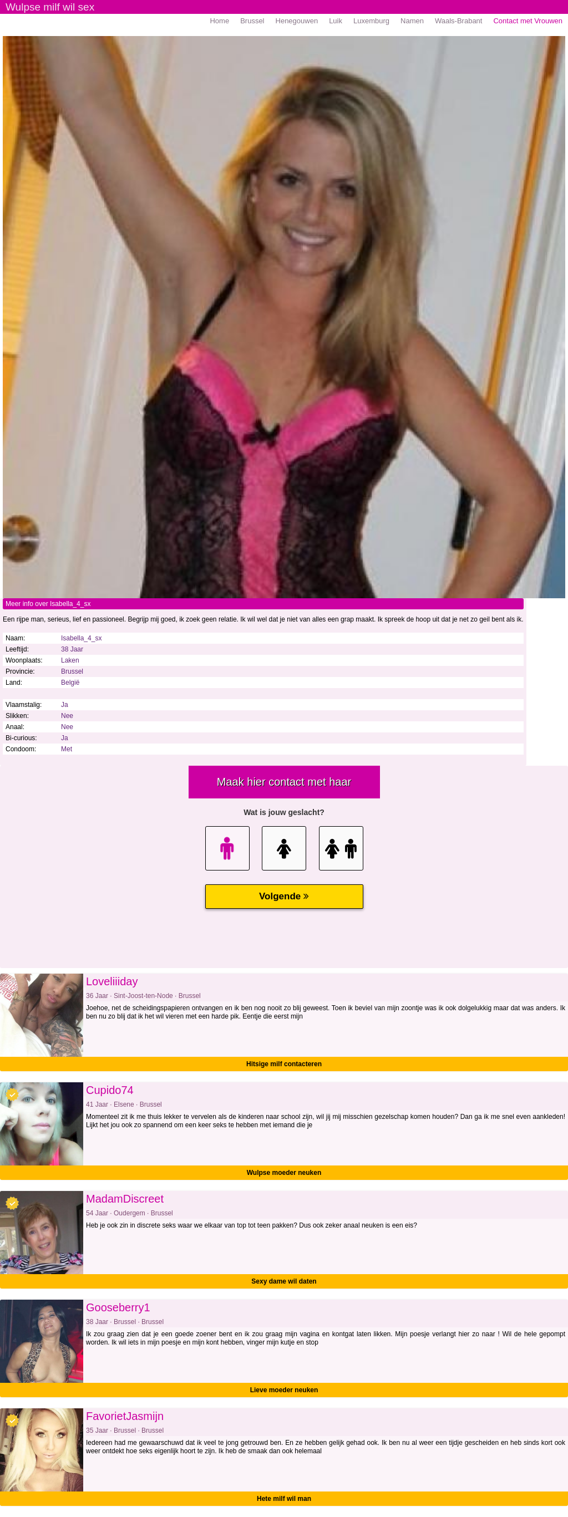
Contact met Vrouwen (527, 21)
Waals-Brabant (459, 21)
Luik (335, 21)
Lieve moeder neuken (284, 1390)
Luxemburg (371, 21)
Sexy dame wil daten (283, 1281)
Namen (412, 21)
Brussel (252, 21)
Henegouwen (297, 21)
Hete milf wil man (284, 1499)
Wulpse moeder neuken (284, 1173)
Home (219, 21)
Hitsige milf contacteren (284, 1064)
